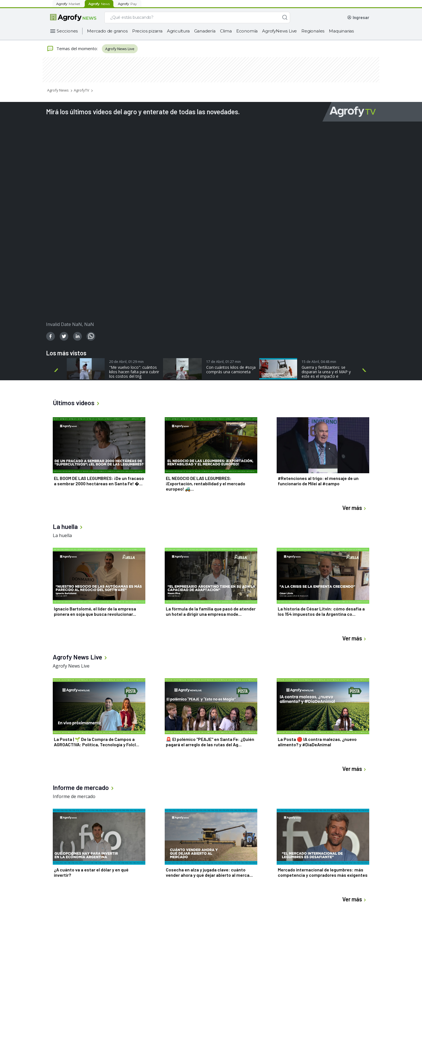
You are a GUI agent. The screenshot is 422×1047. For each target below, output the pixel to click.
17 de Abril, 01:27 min (223, 361)
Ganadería (204, 31)
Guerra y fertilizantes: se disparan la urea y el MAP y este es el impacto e (326, 372)
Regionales (312, 31)
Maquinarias (341, 31)
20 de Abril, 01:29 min (126, 361)
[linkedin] (77, 336)
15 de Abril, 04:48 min (319, 361)
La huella (62, 535)
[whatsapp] (90, 336)
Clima (226, 31)
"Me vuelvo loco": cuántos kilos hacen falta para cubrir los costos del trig (134, 372)
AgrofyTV (81, 90)
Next (365, 370)
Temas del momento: (72, 48)
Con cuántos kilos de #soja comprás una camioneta (231, 369)
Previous (57, 370)
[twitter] (63, 336)
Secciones (67, 31)
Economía (247, 31)
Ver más (355, 507)
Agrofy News (58, 90)
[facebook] (50, 336)
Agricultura (178, 31)
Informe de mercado (74, 796)
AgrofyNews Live (279, 31)
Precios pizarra (147, 31)
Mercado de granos (107, 31)
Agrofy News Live (119, 48)
